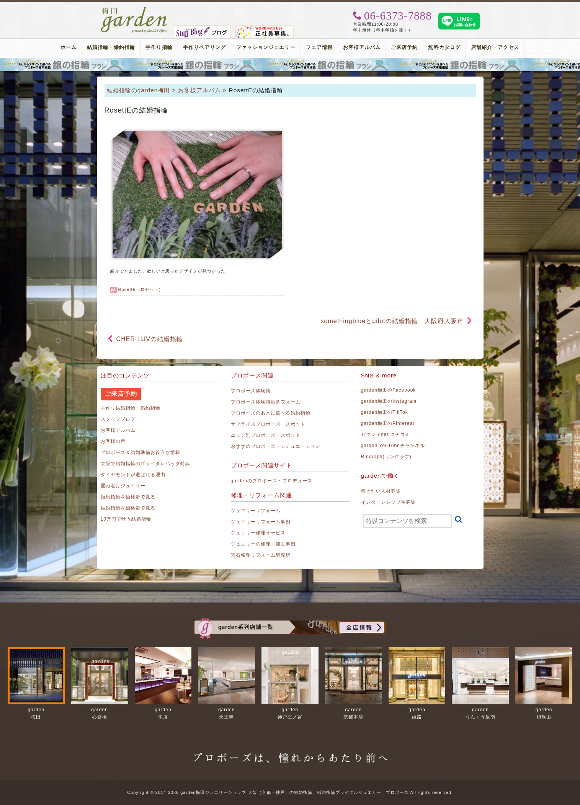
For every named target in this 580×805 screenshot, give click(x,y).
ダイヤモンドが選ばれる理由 (133, 474)
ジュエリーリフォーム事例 (261, 521)
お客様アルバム (362, 47)
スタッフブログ (118, 419)
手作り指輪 (158, 47)
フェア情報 (319, 47)
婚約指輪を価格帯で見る (128, 497)
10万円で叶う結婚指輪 (126, 519)
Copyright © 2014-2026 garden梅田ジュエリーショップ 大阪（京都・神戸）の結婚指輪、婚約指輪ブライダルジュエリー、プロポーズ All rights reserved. (290, 792)
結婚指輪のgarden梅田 (138, 90)
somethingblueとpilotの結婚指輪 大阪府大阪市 (392, 321)
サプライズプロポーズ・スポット (268, 424)
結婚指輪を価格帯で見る (128, 508)
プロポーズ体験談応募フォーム (266, 402)
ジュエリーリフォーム (256, 510)
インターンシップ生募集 (388, 502)
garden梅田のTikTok (384, 412)
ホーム (68, 47)
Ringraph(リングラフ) (386, 456)
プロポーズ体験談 (251, 391)
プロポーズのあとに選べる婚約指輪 (271, 413)
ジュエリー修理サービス (258, 533)
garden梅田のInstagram (389, 401)
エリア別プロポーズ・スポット (266, 435)
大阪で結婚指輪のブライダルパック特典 (146, 463)
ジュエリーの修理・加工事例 (263, 544)
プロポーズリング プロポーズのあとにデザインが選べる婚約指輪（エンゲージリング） (290, 64)
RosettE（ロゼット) (139, 289)
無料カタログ (444, 47)
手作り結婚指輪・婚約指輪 (131, 408)
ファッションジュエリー (266, 47)
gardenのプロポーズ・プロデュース (271, 480)
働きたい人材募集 (381, 491)
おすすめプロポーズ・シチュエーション (276, 446)
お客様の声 (113, 441)
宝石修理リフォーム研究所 (261, 555)
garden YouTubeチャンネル (393, 445)
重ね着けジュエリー (123, 485)
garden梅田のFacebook (388, 390)
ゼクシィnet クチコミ (385, 434)
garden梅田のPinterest (388, 423)
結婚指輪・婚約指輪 (111, 47)
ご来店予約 (404, 47)
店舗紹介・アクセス (495, 47)
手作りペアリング (204, 47)
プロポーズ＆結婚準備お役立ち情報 (141, 452)
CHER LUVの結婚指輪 (153, 339)
